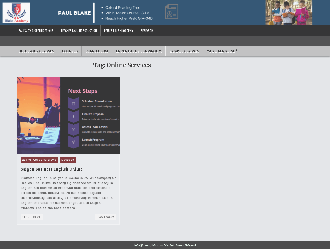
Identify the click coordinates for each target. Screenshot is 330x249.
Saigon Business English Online (52, 169)
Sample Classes (184, 51)
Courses (70, 51)
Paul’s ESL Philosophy (118, 30)
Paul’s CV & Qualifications (36, 30)
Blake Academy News (39, 159)
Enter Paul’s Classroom (139, 51)
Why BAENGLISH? (222, 51)
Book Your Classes (36, 51)
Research (147, 30)
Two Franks (105, 217)
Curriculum (97, 51)
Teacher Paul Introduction (79, 30)
